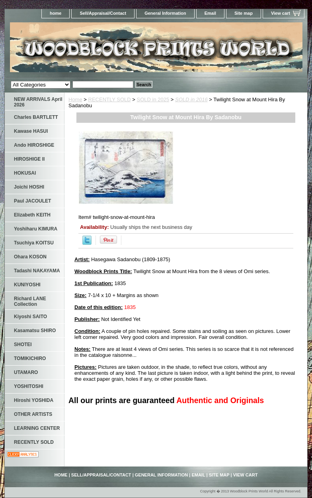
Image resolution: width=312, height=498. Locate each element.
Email (210, 13)
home (55, 13)
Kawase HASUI (31, 131)
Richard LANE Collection (30, 301)
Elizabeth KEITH (32, 215)
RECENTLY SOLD (109, 99)
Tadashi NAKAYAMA (37, 271)
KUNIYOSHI (27, 284)
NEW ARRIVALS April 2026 (38, 102)
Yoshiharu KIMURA (35, 229)
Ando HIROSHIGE (34, 145)
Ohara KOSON (30, 257)
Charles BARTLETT (36, 117)
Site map (243, 13)
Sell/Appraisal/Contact (103, 13)
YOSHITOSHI (28, 386)
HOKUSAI (25, 173)
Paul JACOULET (32, 201)
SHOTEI (23, 344)
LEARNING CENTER (37, 428)
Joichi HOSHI (29, 187)
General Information (165, 13)
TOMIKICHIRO (30, 358)
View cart (280, 13)
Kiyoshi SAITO (30, 316)
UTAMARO (26, 372)
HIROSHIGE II (29, 159)
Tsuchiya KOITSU (34, 243)
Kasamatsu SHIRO (35, 330)
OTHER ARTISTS (33, 414)
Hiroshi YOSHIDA (33, 400)
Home (75, 99)
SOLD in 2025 (153, 99)
